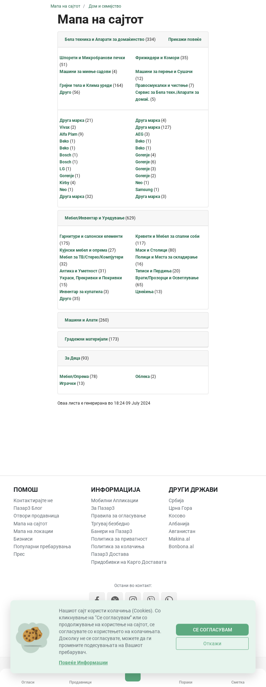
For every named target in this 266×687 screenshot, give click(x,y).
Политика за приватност (119, 539)
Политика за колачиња (117, 546)
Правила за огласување (118, 515)
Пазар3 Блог (28, 508)
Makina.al (179, 539)
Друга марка (72, 120)
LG (62, 168)
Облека (142, 376)
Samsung (144, 189)
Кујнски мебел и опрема (83, 250)
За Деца (72, 358)
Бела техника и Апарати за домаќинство (104, 39)
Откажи (212, 661)
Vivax (65, 127)
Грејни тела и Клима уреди (86, 85)
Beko (64, 141)
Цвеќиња (144, 291)
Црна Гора (180, 508)
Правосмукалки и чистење (161, 85)
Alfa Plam (68, 134)
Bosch (65, 155)
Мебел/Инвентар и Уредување (94, 218)
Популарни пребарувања (42, 546)
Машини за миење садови (85, 71)
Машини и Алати (81, 320)
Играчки (68, 383)
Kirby (64, 182)
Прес (19, 554)
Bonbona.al (181, 546)
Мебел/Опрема (74, 376)
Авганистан (182, 531)
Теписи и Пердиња (153, 271)
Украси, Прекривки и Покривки (91, 277)
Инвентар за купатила (81, 291)
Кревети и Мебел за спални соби (167, 236)
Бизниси (23, 539)
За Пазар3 (103, 508)
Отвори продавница (36, 515)
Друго (65, 92)
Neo (139, 182)
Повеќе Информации (83, 680)
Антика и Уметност (78, 271)
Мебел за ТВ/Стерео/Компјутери (91, 257)
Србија (176, 500)
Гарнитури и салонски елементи (91, 236)
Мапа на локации (33, 531)
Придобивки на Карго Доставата (129, 562)
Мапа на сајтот (30, 523)
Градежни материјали (86, 339)
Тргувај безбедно (110, 523)
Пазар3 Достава (110, 554)
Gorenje (142, 155)
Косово (177, 515)
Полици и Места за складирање (166, 257)
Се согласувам (212, 647)
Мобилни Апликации (114, 500)
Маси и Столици (151, 250)
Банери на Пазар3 (111, 531)
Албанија (179, 523)
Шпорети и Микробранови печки (92, 57)
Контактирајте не (33, 500)
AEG (139, 134)
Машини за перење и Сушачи (164, 71)
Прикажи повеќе (184, 39)
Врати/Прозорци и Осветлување (166, 277)
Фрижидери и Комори (157, 57)
